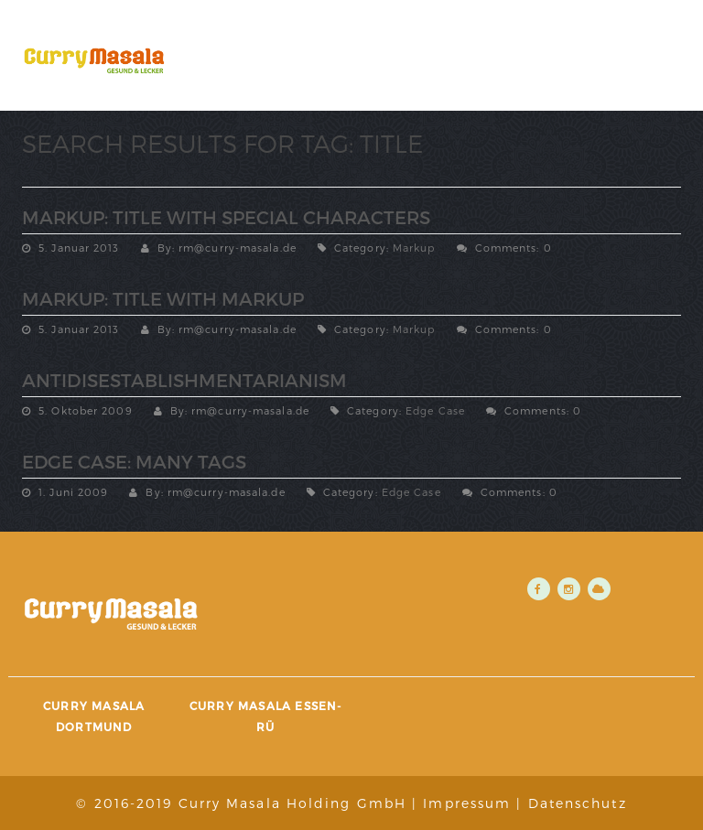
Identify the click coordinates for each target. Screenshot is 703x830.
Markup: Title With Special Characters (226, 217)
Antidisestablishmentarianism (184, 380)
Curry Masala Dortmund (94, 716)
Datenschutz (577, 803)
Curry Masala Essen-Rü (265, 716)
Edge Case (435, 410)
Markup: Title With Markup (163, 298)
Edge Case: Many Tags (134, 461)
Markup (414, 247)
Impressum (467, 803)
